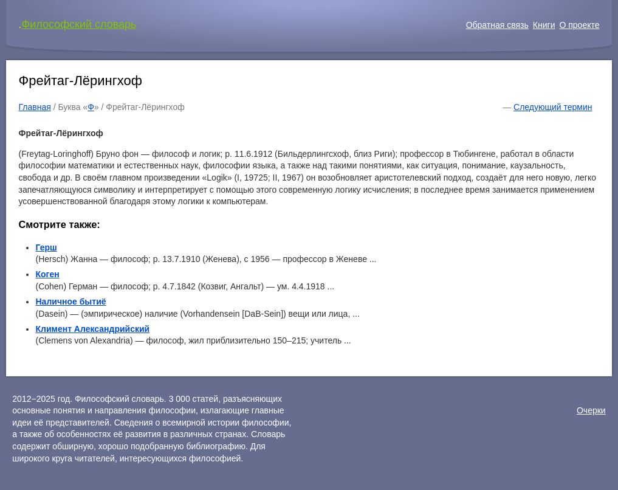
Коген (47, 274)
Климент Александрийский (92, 329)
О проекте (579, 25)
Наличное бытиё (70, 301)
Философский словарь (79, 24)
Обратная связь (497, 25)
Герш (46, 247)
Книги (544, 25)
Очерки (591, 410)
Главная (34, 107)
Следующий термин (552, 107)
